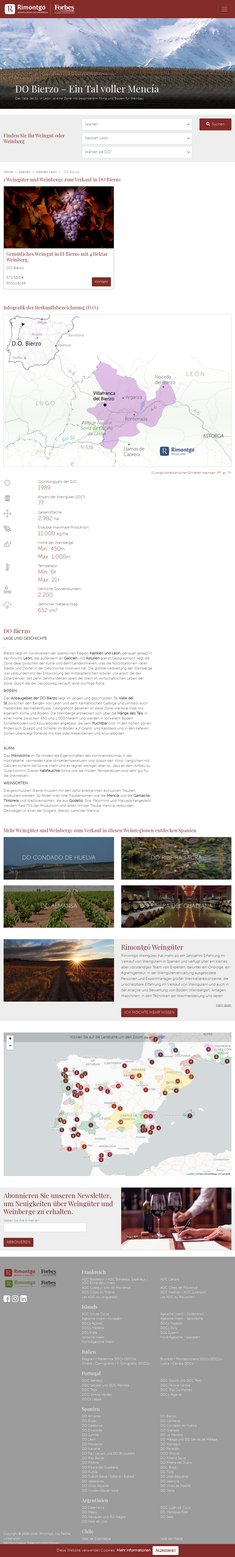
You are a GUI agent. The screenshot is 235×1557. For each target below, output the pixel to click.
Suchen (215, 124)
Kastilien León (46, 172)
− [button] (10, 1046)
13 (74, 1092)
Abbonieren (18, 1242)
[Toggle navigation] (224, 9)
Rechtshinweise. (15, 1543)
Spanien (25, 172)
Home (8, 172)
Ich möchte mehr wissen (149, 1013)
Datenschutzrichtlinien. (43, 1543)
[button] (4, 63)
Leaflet (190, 1173)
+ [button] (10, 1039)
